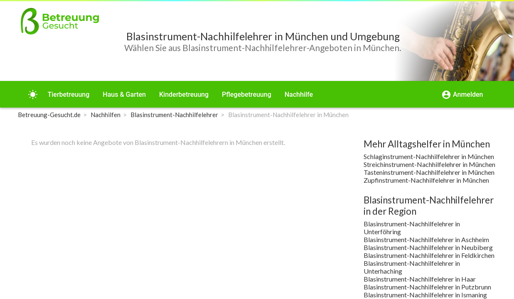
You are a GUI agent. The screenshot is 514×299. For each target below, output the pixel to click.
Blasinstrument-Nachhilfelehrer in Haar (420, 279)
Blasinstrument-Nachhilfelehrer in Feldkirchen (429, 255)
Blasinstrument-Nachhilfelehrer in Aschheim (426, 239)
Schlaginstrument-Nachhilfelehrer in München (429, 156)
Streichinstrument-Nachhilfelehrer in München (429, 164)
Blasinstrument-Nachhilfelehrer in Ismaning (425, 295)
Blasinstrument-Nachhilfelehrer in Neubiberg (428, 247)
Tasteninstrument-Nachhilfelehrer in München (429, 172)
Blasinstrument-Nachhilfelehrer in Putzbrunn (427, 287)
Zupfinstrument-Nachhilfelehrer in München (426, 180)
